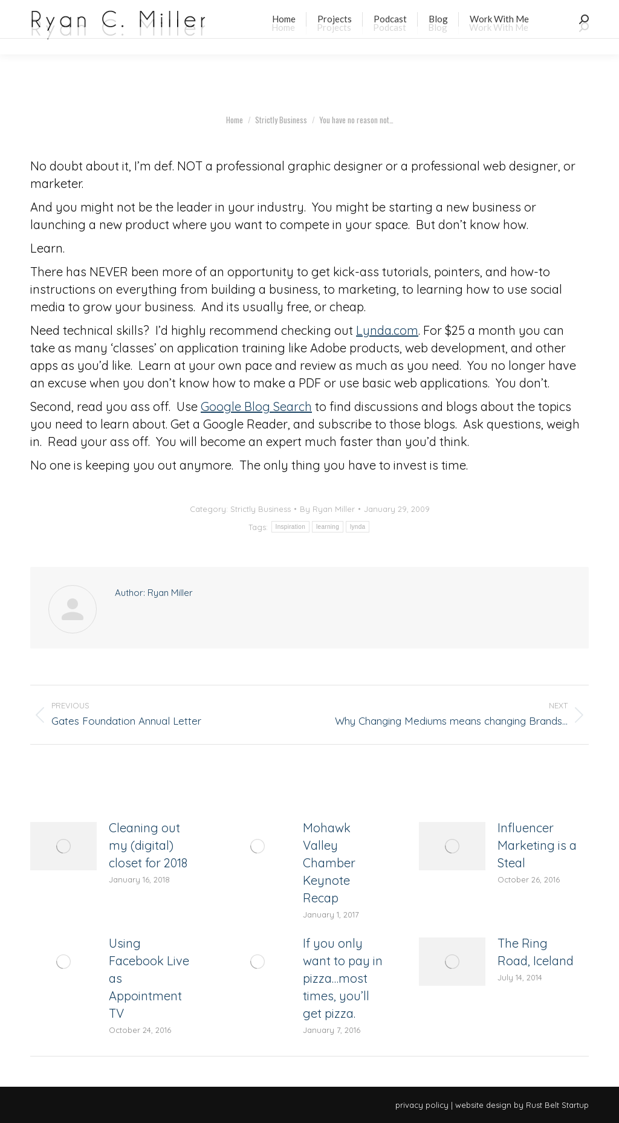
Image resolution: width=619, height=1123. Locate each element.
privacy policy (422, 1105)
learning (327, 526)
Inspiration (290, 526)
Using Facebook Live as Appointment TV (149, 978)
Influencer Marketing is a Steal (537, 845)
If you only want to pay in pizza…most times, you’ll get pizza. (343, 978)
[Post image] (63, 846)
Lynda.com (387, 330)
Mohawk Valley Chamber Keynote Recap (329, 862)
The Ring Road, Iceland (535, 952)
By (327, 509)
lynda (357, 526)
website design (483, 1105)
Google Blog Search (256, 406)
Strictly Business (260, 509)
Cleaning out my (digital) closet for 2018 (148, 845)
